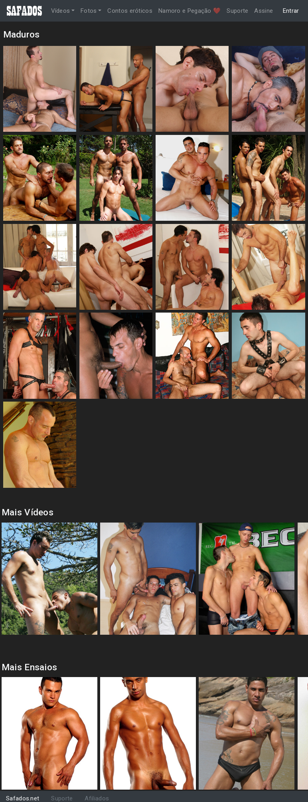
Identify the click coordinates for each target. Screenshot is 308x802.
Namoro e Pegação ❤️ (189, 10)
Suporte (237, 10)
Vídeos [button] (60, 10)
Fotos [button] (89, 10)
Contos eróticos (129, 10)
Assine (263, 10)
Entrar (291, 10)
